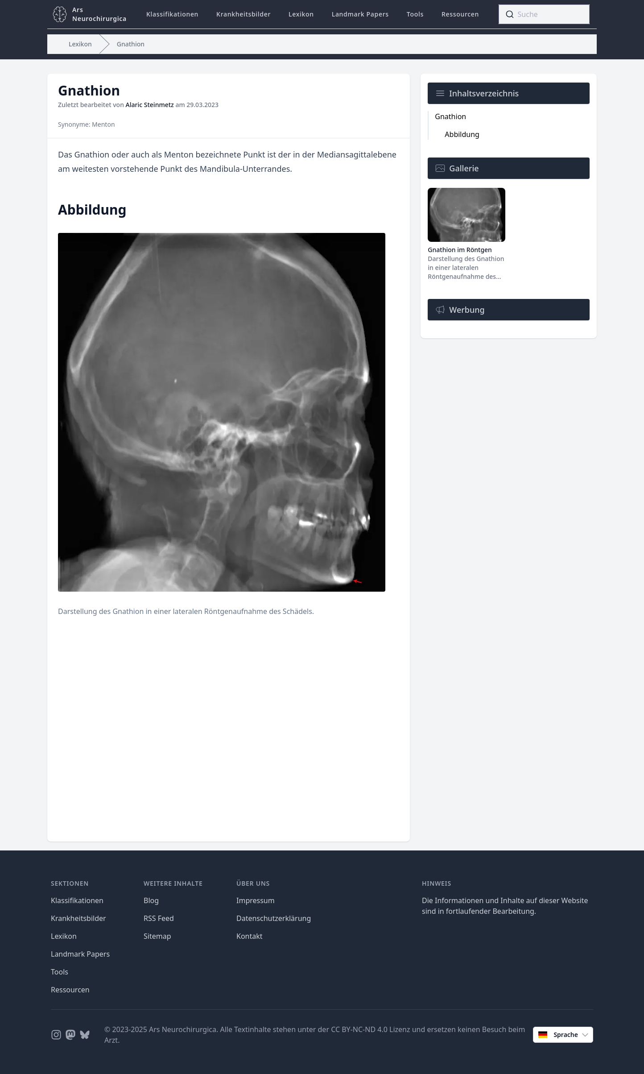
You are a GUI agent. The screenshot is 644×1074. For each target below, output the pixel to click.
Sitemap (157, 936)
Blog (151, 900)
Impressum (255, 900)
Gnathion (130, 44)
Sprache (564, 1034)
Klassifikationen (172, 14)
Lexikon (301, 14)
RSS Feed (159, 918)
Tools (415, 14)
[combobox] (544, 14)
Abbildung (462, 134)
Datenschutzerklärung (273, 918)
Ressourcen (460, 14)
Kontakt (249, 936)
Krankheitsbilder (243, 14)
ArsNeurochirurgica (99, 14)
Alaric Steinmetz (150, 104)
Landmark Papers (360, 14)
